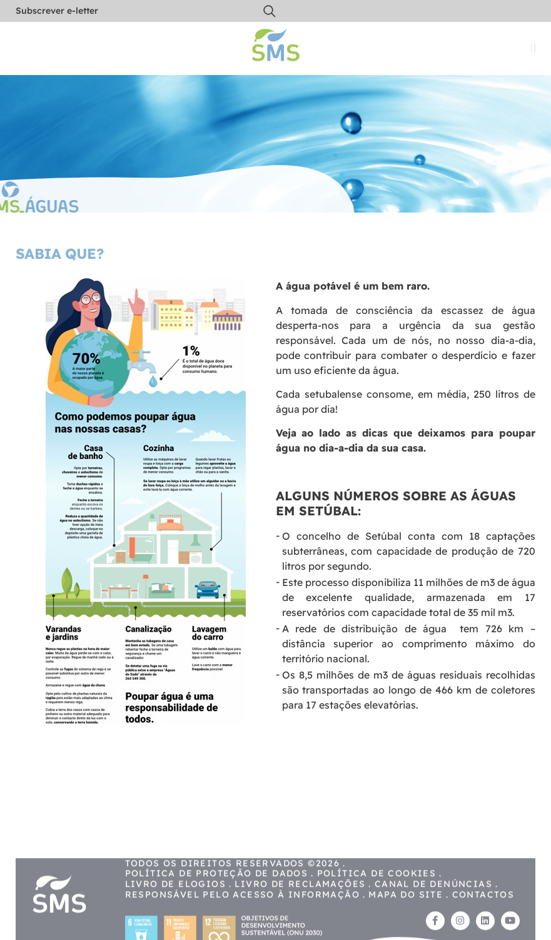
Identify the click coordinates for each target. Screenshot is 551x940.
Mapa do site (405, 911)
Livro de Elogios (175, 901)
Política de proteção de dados (216, 891)
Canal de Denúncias (433, 901)
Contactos (483, 911)
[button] (269, 11)
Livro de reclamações (300, 901)
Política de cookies (377, 891)
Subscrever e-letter (57, 10)
